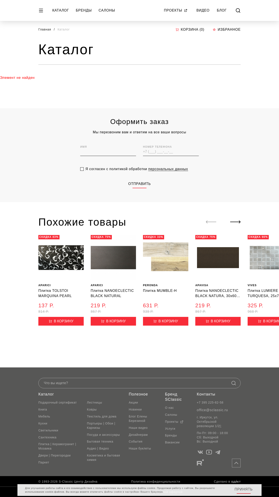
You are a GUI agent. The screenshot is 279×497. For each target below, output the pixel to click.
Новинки (135, 409)
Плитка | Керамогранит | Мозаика (57, 446)
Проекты (175, 10)
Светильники (48, 430)
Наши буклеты (140, 448)
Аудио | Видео (98, 448)
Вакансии (172, 442)
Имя (83, 155)
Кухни (42, 423)
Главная (44, 29)
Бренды (84, 10)
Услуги (170, 428)
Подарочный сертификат (57, 402)
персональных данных (168, 177)
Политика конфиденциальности (155, 481)
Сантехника (47, 437)
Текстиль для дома (102, 416)
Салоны (107, 10)
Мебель (44, 416)
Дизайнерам (138, 434)
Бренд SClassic (173, 397)
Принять (244, 489)
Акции (133, 402)
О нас (169, 407)
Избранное (227, 29)
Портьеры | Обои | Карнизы (101, 425)
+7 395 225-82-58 (210, 402)
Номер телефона (157, 155)
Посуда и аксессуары (103, 434)
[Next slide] (235, 222)
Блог (222, 10)
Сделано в (227, 481)
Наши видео (138, 427)
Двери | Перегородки (54, 455)
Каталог (60, 10)
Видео (202, 10)
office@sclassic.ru (212, 410)
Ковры (92, 409)
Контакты (206, 394)
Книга (42, 409)
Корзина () (189, 29)
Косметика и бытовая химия (103, 458)
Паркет (43, 462)
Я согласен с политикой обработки (136, 177)
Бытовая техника (100, 441)
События (136, 441)
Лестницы (94, 402)
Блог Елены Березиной (138, 419)
